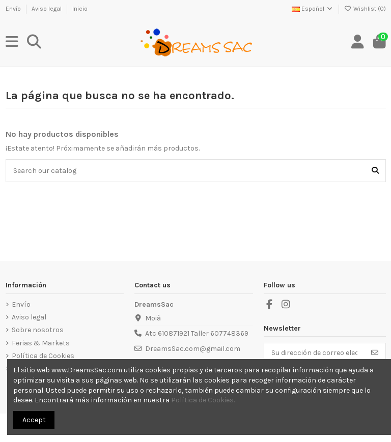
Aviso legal (47, 8)
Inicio (80, 8)
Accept (34, 420)
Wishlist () (365, 8)
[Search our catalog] (375, 170)
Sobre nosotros (38, 330)
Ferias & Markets (41, 343)
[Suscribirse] (374, 353)
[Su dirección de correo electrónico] (314, 353)
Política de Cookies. (203, 400)
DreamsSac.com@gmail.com (192, 348)
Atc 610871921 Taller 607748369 (196, 333)
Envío (14, 8)
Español (312, 8)
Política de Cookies (43, 355)
